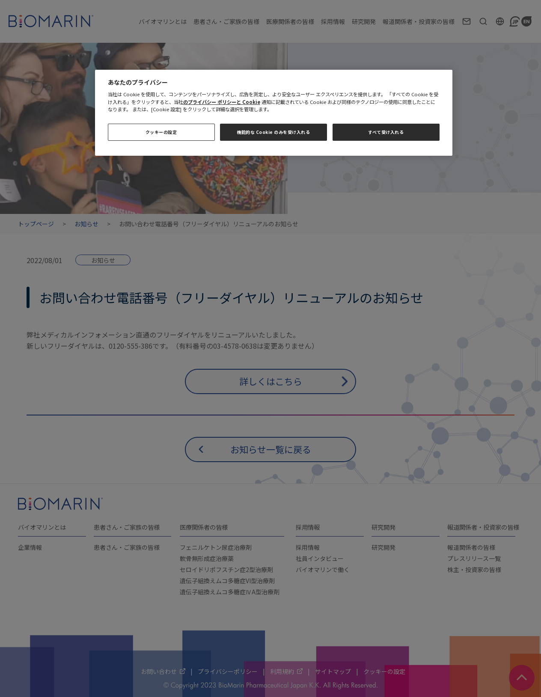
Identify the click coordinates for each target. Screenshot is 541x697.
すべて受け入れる (386, 132)
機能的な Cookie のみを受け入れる (273, 132)
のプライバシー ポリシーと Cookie (221, 101)
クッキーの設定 (161, 132)
